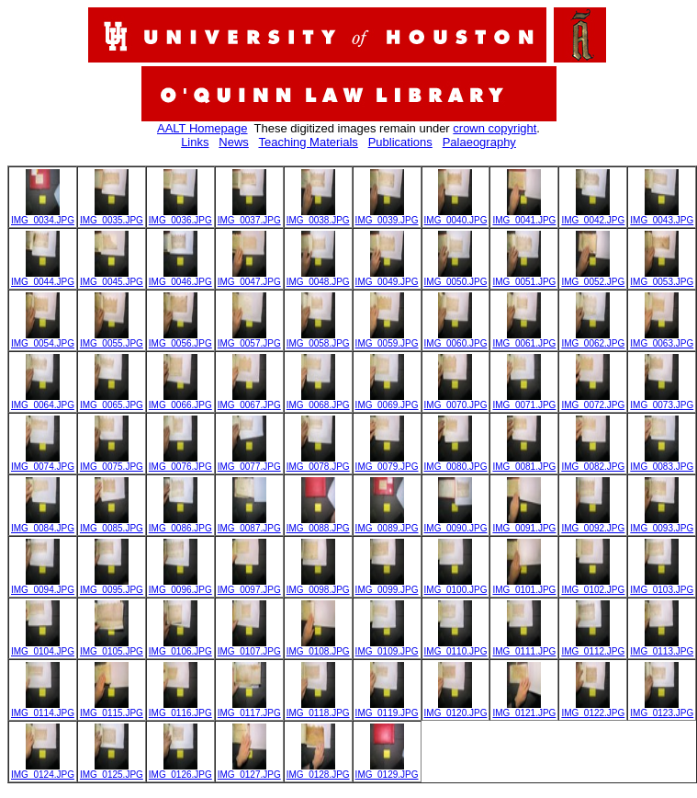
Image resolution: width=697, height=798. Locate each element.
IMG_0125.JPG (111, 770)
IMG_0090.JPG (456, 524)
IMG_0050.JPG (456, 277)
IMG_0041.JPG (524, 216)
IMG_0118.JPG (318, 709)
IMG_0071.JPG (524, 401)
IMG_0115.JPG (111, 709)
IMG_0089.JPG (387, 524)
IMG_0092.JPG (592, 524)
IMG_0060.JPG (456, 339)
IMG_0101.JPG (524, 585)
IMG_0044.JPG (42, 277)
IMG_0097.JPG (249, 585)
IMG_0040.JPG (456, 216)
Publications (400, 142)
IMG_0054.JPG (42, 339)
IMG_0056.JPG (180, 339)
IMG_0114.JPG (42, 709)
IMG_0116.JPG (180, 709)
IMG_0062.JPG (592, 339)
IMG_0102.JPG (592, 585)
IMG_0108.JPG (318, 647)
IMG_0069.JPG (387, 401)
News (234, 142)
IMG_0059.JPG (387, 339)
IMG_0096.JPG (180, 585)
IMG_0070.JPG (456, 401)
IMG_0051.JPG (524, 277)
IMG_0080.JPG (456, 462)
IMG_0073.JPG (661, 401)
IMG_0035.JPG (111, 216)
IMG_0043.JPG (661, 216)
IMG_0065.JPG (111, 401)
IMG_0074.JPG (42, 462)
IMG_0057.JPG (249, 339)
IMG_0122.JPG (592, 709)
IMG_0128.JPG (318, 770)
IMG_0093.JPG (661, 524)
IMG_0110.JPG (456, 647)
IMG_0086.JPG (180, 524)
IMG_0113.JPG (661, 647)
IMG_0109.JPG (387, 647)
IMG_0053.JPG (661, 277)
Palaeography (479, 142)
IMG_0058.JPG (318, 339)
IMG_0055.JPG (111, 339)
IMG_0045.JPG (111, 277)
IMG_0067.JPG (249, 401)
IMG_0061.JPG (524, 339)
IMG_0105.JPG (111, 647)
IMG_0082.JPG (592, 462)
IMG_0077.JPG (249, 462)
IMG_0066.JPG (180, 401)
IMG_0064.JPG (42, 401)
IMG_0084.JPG (42, 524)
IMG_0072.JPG (592, 401)
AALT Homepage (202, 128)
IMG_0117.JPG (249, 709)
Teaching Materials (307, 142)
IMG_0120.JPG (456, 709)
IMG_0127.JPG (249, 770)
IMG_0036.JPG (180, 216)
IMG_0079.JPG (387, 462)
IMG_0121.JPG (524, 709)
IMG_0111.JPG (524, 647)
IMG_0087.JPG (249, 524)
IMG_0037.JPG (249, 216)
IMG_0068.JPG (318, 401)
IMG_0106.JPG (180, 647)
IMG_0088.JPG (318, 524)
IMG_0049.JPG (387, 277)
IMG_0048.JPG (318, 277)
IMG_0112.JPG (592, 647)
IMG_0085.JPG (111, 524)
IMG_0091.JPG (524, 524)
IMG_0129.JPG (387, 770)
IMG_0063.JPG (661, 339)
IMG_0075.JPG (111, 462)
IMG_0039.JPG (387, 216)
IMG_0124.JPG (42, 770)
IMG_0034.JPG (42, 216)
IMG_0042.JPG (592, 216)
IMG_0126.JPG (180, 770)
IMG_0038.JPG (318, 216)
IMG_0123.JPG (661, 709)
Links (194, 142)
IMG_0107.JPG (249, 647)
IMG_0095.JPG (111, 585)
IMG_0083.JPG (661, 462)
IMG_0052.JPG (592, 277)
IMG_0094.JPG (42, 585)
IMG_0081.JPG (524, 462)
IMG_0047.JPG (249, 277)
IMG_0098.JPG (318, 585)
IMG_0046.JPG (180, 277)
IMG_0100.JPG (456, 585)
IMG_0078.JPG (318, 462)
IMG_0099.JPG (387, 585)
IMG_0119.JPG (387, 709)
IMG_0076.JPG (180, 462)
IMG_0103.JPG (661, 585)
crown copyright (494, 128)
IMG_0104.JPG (42, 647)
